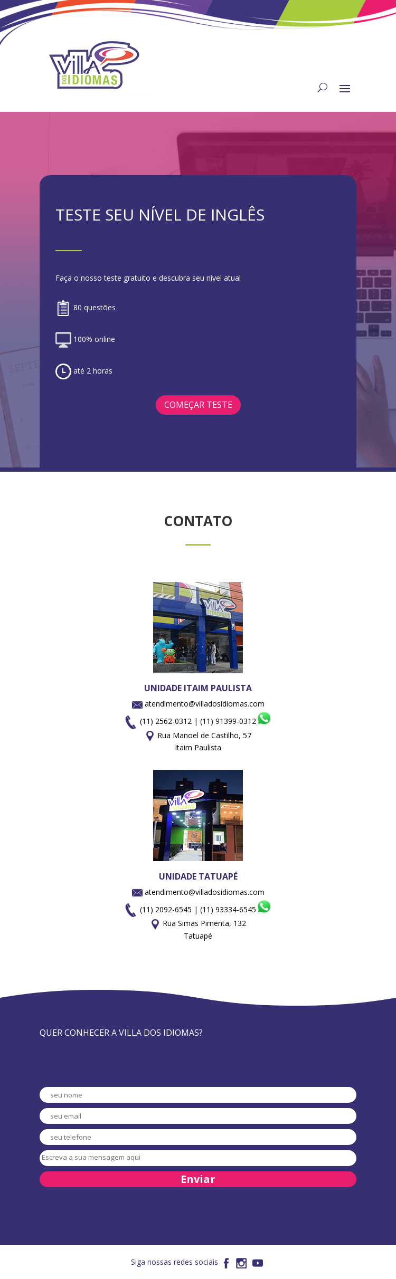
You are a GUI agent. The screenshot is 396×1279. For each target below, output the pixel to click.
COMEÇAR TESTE (198, 405)
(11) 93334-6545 (236, 909)
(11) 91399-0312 (236, 721)
